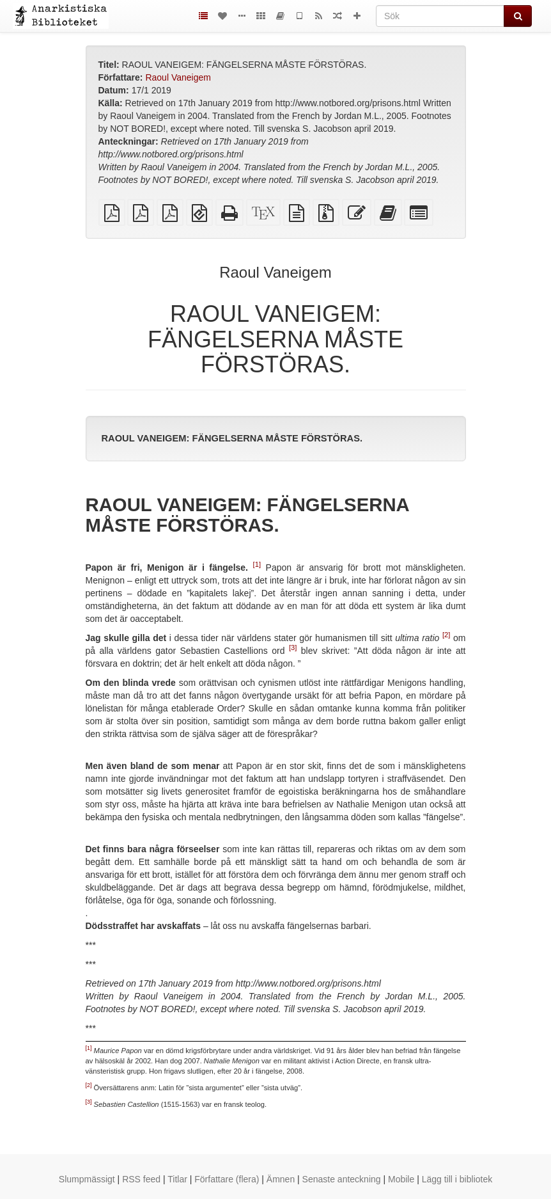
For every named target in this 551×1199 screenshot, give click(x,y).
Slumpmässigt (87, 1179)
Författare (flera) (226, 1179)
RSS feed (141, 1179)
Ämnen (281, 1179)
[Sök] (440, 16)
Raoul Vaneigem (177, 77)
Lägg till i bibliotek (457, 1179)
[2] (446, 635)
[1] (257, 565)
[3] (293, 648)
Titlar (177, 1179)
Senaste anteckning (341, 1179)
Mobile (401, 1179)
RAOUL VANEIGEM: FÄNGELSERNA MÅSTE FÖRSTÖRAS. (232, 438)
